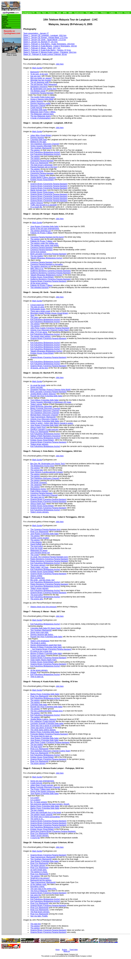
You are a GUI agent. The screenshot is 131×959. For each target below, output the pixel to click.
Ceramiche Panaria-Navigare (42, 93)
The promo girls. (36, 599)
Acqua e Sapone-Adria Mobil (41, 99)
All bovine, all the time (39, 368)
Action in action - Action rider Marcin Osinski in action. (51, 423)
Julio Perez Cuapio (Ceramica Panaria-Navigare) (49, 328)
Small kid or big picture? (40, 878)
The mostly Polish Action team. (42, 97)
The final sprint (36, 747)
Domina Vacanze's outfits (40, 103)
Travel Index (73, 949)
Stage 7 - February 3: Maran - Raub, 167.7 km (41, 48)
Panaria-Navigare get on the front (43, 167)
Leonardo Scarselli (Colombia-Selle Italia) (47, 723)
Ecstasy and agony (38, 656)
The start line (35, 924)
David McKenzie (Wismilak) (41, 406)
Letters (112, 13)
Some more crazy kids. (39, 632)
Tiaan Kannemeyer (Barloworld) (43, 417)
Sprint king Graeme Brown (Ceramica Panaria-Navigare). (53, 831)
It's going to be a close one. (41, 651)
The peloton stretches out (40, 231)
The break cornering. (38, 483)
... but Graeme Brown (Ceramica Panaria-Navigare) (50, 649)
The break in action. (38, 643)
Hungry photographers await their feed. (46, 645)
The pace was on (37, 497)
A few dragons (36, 542)
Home (4, 15)
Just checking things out (40, 553)
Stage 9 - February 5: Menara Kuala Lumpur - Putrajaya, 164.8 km (49, 52)
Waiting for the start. (38, 142)
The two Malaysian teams (40, 116)
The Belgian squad (37, 91)
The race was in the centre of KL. (43, 889)
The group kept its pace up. (41, 736)
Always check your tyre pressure (43, 607)
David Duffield (36, 544)
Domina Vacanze (37, 137)
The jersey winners (38, 565)
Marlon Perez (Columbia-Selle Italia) (44, 421)
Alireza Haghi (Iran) (38, 427)
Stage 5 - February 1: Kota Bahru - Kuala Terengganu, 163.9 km (49, 44)
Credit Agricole (36, 108)
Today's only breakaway (39, 641)
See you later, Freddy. (39, 916)
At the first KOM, (37, 171)
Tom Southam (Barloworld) (41, 148)
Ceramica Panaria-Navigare (41, 247)
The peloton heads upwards (41, 815)
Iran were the (35, 895)
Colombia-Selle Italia (38, 110)
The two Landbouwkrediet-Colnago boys (46, 711)
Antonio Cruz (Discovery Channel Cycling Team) (49, 330)
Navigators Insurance (38, 87)
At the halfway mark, (38, 884)
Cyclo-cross (79, 13)
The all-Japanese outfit (39, 82)
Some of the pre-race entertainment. (44, 229)
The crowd (34, 555)
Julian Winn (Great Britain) (41, 135)
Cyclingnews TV (28, 13)
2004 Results (6, 28)
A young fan (35, 838)
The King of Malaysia (38, 891)
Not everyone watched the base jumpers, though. (50, 804)
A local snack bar (37, 305)
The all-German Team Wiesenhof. (43, 84)
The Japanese (36, 485)
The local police (36, 546)
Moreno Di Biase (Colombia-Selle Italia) (46, 647)
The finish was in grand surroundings (45, 817)
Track (88, 13)
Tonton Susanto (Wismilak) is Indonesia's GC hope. (50, 402)
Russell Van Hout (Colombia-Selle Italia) (46, 637)
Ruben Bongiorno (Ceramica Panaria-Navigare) (49, 559)
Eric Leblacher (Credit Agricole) (42, 721)
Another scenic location (39, 538)
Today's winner (36, 404)
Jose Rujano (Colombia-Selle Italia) (44, 226)
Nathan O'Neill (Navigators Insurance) (45, 436)
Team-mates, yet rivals (39, 567)
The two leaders (36, 256)
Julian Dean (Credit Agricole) (41, 785)
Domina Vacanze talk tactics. (41, 634)
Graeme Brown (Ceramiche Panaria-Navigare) (49, 184)
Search (120, 13)
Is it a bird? (34, 798)
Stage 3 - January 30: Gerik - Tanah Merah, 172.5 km (44, 40)
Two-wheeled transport (39, 287)
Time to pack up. (37, 677)
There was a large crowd (40, 311)
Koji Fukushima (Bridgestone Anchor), (45, 154)
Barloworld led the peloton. (41, 880)
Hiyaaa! (33, 672)
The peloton (35, 150)
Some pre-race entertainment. (42, 781)
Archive (64, 949)
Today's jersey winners (39, 588)
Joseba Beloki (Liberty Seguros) (43, 177)
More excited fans (37, 578)
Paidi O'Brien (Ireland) (39, 491)
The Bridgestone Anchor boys (42, 466)
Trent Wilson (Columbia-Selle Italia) (44, 400)
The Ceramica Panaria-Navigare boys (45, 529)
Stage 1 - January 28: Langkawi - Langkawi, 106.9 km (44, 35)
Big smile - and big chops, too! (42, 580)
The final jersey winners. (40, 912)
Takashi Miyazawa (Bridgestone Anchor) (46, 258)
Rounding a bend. (37, 887)
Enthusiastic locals (37, 309)
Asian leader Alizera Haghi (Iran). (43, 660)
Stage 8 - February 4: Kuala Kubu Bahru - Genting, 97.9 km (47, 50)
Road (59, 13)
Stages (4, 19)
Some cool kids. (36, 387)
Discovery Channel (38, 105)
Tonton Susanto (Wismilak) (41, 146)
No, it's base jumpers (38, 802)
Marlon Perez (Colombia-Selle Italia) (44, 694)
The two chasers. (37, 810)
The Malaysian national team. (42, 114)
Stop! (32, 315)
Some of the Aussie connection (42, 791)
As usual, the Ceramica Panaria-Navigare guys (49, 557)
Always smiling (36, 576)
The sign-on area (37, 307)
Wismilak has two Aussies (40, 80)
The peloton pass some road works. (44, 245)
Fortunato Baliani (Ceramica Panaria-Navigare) (49, 734)
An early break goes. (38, 870)
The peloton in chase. (39, 872)
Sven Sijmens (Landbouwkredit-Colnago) (46, 472)
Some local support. (38, 252)
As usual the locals (37, 385)
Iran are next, (35, 76)
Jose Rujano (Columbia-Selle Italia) (44, 425)
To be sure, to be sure (39, 74)
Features (51, 13)
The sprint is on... (37, 819)
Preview (5, 17)
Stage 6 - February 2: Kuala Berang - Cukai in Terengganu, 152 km (50, 46)
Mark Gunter (37, 68)
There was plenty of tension (41, 728)
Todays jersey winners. (39, 444)
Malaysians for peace (38, 550)
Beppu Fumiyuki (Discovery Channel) (45, 408)
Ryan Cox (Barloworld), (39, 910)
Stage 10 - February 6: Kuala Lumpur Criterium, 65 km (45, 54)
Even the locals (36, 548)
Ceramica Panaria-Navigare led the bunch (47, 237)
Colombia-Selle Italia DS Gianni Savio (45, 628)
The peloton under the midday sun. (44, 243)
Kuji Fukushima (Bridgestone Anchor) (45, 827)
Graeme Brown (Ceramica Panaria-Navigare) (48, 281)
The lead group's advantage (41, 165)
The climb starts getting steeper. (43, 730)
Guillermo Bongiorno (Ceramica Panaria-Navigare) (50, 271)
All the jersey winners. (39, 283)
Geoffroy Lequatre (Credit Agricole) (44, 429)
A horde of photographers (40, 118)
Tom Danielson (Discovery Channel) (44, 144)
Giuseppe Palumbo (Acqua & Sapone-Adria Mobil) (50, 389)
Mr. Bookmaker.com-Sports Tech (43, 89)
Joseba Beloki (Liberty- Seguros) (43, 719)
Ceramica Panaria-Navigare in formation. (46, 264)
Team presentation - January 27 (36, 33)
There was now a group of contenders (45, 726)
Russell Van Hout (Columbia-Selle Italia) (46, 396)
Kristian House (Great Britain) (42, 180)
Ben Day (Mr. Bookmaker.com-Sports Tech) (47, 464)
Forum (127, 13)
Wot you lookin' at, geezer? (41, 78)
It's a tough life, (36, 207)
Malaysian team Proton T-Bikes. (43, 112)
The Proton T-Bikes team (40, 789)
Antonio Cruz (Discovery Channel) (44, 419)
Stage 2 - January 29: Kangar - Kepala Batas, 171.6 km (45, 38)
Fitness (104, 13)
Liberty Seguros (36, 101)
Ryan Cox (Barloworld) (39, 163)
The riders (34, 317)
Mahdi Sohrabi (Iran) (38, 190)
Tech (44, 13)
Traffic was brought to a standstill (43, 205)
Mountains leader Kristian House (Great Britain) (49, 313)
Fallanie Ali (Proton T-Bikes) (41, 233)
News (39, 13)
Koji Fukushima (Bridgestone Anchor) (45, 152)
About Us (66, 951)
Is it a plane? (35, 800)
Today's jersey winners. (39, 512)
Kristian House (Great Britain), (42, 440)
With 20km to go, (37, 269)
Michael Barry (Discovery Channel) (44, 415)
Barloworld (34, 72)
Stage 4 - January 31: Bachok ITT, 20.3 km (40, 42)
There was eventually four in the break (45, 812)
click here (60, 64)
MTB (65, 13)
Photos (95, 13)
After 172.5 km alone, (39, 332)
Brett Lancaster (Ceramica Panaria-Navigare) (48, 254)
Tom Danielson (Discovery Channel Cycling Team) (50, 751)
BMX (70, 13)
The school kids (36, 470)
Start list (5, 20)
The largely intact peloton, (40, 336)
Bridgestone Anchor (38, 489)
